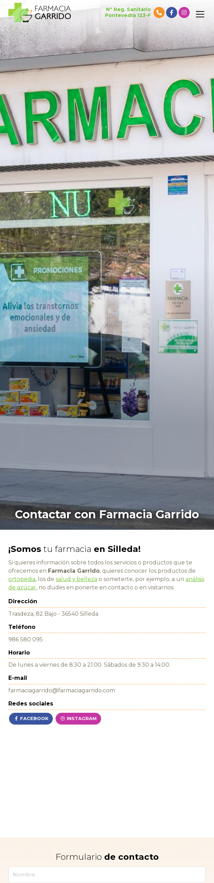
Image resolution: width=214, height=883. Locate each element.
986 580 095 (25, 639)
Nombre (24, 875)
